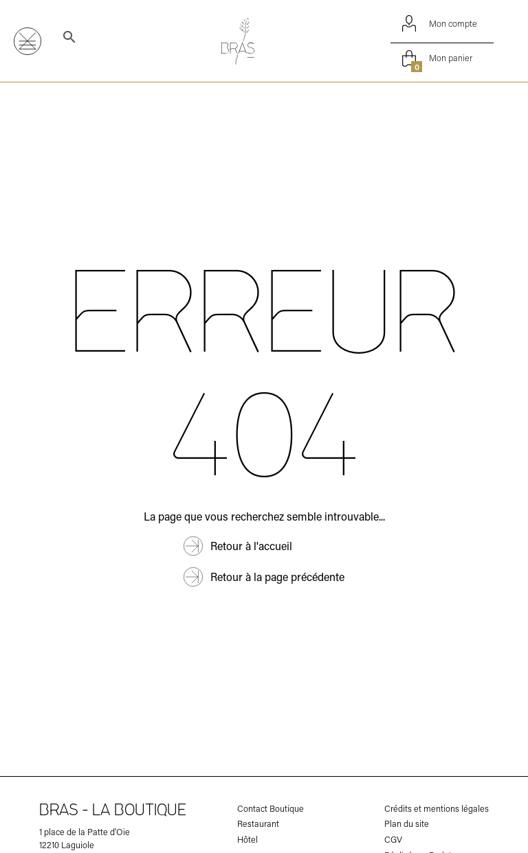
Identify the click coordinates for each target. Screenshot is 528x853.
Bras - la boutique (112, 811)
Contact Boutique (270, 808)
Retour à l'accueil (251, 545)
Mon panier (440, 58)
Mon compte (441, 23)
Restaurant (258, 823)
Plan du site (406, 823)
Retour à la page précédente (277, 576)
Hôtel (247, 839)
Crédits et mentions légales (436, 808)
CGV (393, 839)
